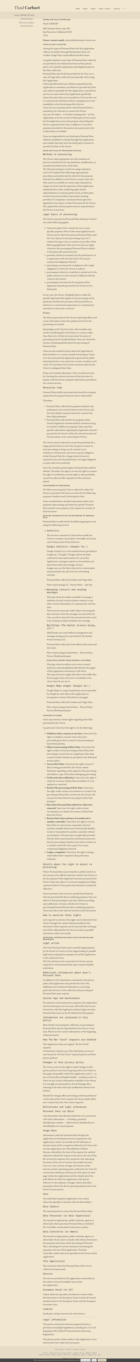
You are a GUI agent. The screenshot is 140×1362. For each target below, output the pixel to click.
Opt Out (89, 584)
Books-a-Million (64, 1355)
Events (45, 1353)
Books (93, 9)
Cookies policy (78, 1353)
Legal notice (54, 1353)
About (85, 9)
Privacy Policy (76, 584)
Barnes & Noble (50, 1355)
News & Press (104, 9)
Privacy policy (66, 1353)
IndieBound (75, 1355)
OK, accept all (85, 1360)
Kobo (99, 1355)
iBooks (83, 1355)
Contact (117, 9)
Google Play (92, 1355)
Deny (94, 1360)
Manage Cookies (91, 1353)
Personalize (102, 1360)
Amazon (41, 1355)
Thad (27, 8)
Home (78, 9)
